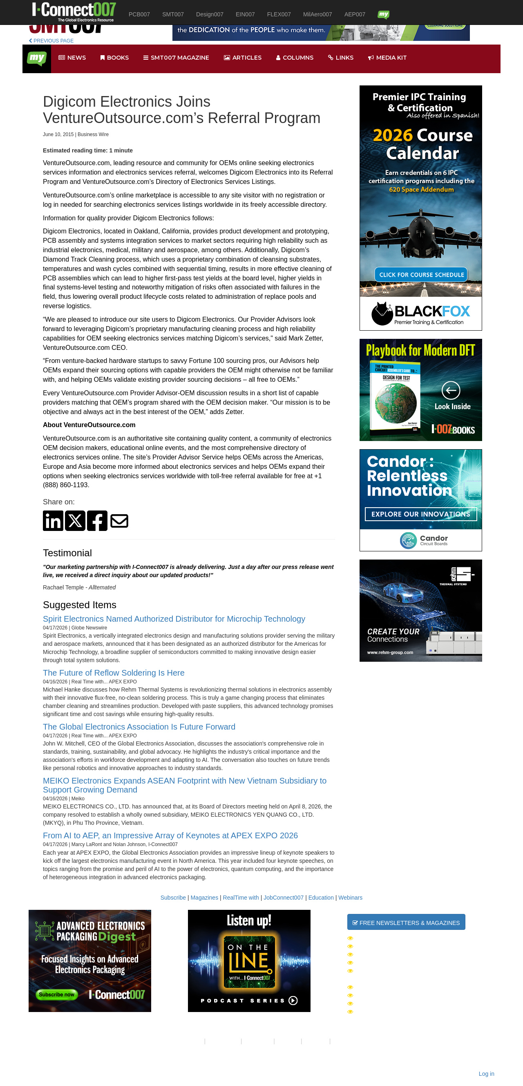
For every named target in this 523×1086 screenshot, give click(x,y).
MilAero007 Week (378, 962)
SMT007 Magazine (377, 995)
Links (340, 58)
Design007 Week (376, 954)
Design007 (210, 14)
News (72, 58)
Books (115, 58)
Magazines (204, 897)
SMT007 (173, 14)
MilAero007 (317, 14)
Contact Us (258, 1041)
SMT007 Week (371, 946)
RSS (338, 1041)
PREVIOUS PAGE (51, 41)
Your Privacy (223, 1041)
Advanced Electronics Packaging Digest (417, 970)
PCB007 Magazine (377, 1003)
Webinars (350, 897)
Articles (243, 58)
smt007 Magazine (176, 58)
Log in (486, 1073)
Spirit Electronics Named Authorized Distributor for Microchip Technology (174, 618)
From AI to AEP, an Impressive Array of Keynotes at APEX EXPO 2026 (170, 835)
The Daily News (375, 938)
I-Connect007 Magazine (387, 987)
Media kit (387, 58)
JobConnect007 (284, 897)
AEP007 (354, 14)
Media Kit (316, 1041)
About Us (191, 1041)
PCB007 (139, 14)
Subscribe (173, 897)
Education (321, 897)
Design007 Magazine (382, 1011)
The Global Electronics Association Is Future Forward (139, 726)
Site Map (288, 1041)
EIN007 (245, 14)
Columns (294, 58)
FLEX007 (279, 14)
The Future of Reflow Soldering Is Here (114, 672)
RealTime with (241, 897)
